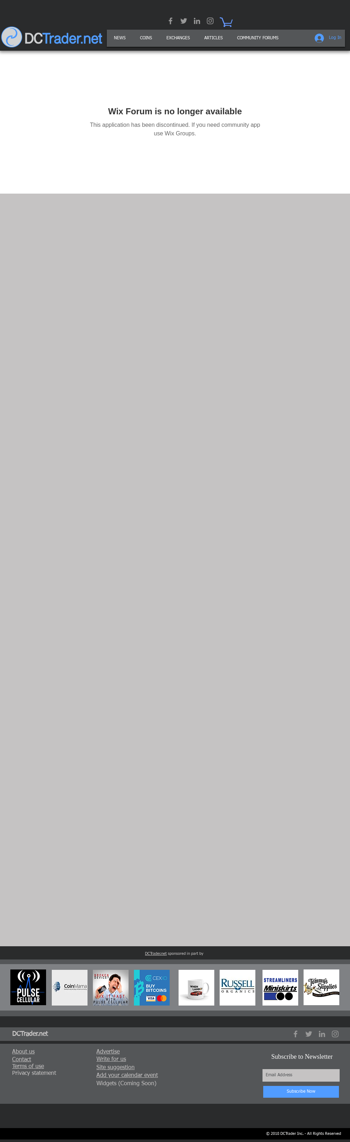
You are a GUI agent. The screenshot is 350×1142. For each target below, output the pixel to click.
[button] (213, 38)
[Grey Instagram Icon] (210, 20)
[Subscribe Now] (301, 1091)
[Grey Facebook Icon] (170, 20)
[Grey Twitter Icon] (183, 20)
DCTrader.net (156, 954)
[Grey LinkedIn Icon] (196, 20)
